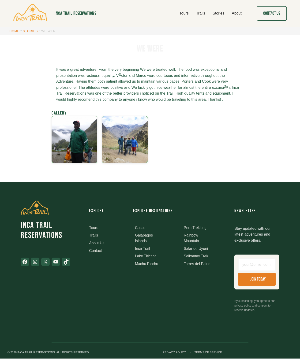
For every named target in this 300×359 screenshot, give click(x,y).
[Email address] (257, 265)
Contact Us (271, 13)
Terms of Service (208, 353)
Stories (30, 31)
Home (14, 31)
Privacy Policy (174, 353)
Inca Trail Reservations (75, 13)
